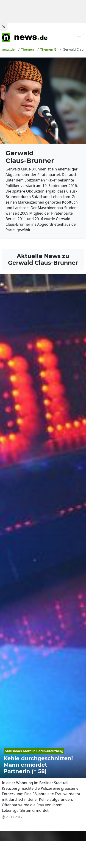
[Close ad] (3, 26)
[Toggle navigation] (79, 37)
